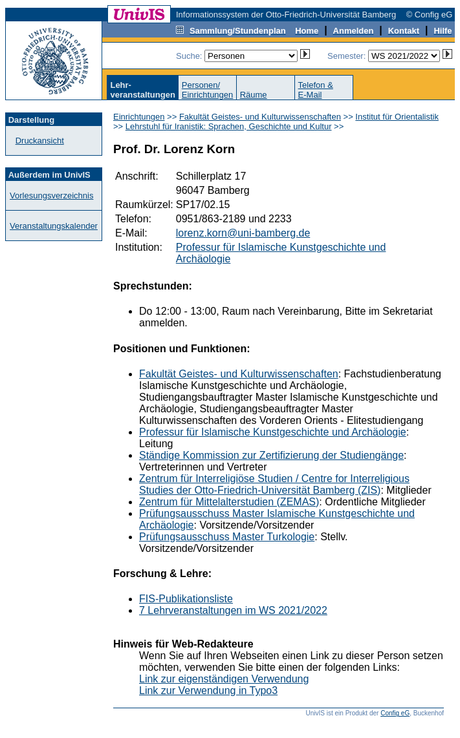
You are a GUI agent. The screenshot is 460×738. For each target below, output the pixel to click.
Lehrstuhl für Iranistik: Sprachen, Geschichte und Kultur (229, 126)
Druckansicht (40, 140)
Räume (253, 95)
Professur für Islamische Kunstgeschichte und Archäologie (272, 432)
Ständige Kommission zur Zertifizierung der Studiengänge (271, 455)
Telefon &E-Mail (315, 90)
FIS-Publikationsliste (186, 598)
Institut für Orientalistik (397, 116)
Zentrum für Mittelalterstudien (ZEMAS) (229, 501)
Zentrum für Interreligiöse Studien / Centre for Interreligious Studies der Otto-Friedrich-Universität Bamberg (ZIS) (274, 484)
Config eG (395, 713)
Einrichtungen (139, 116)
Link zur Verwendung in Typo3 (208, 690)
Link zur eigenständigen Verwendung (224, 678)
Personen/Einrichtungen (208, 90)
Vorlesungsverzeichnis (51, 195)
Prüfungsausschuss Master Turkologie (226, 536)
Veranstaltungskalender (54, 226)
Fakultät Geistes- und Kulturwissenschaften (260, 116)
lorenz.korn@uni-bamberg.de (243, 232)
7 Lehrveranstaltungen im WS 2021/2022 (233, 610)
